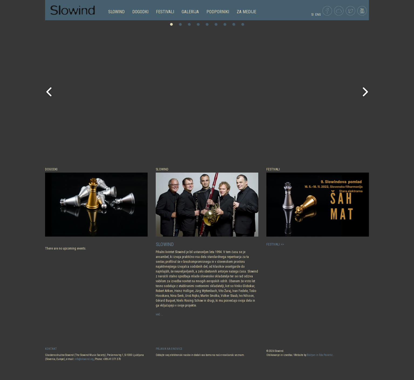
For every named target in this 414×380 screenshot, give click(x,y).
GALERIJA (190, 11)
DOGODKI (140, 11)
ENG (318, 14)
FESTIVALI (165, 11)
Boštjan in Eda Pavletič (320, 355)
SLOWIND (116, 11)
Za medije (246, 11)
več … (159, 314)
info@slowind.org (84, 359)
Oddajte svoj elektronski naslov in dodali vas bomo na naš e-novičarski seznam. (200, 355)
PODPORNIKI (217, 11)
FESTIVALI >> (275, 244)
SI (312, 14)
